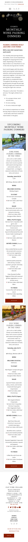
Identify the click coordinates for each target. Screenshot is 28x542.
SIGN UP (9, 535)
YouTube (20, 507)
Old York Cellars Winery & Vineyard (14, 15)
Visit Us (19, 9)
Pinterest (15, 507)
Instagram (13, 507)
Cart (14, 9)
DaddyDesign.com (17, 511)
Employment (14, 521)
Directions (14, 519)
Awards (14, 515)
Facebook (8, 507)
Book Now (14, 466)
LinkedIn (17, 507)
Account (16, 9)
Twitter (11, 507)
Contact (14, 517)
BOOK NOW (14, 300)
